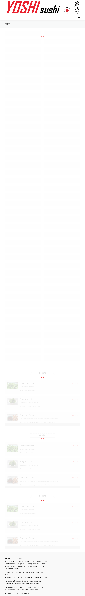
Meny (79, 17)
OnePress (48, 592)
